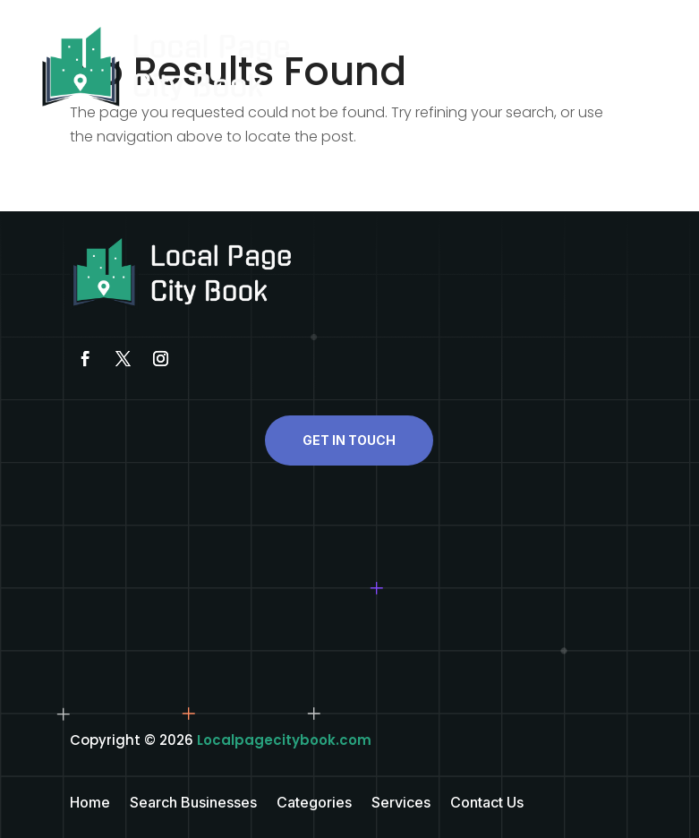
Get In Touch (349, 440)
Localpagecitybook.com (284, 740)
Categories (314, 803)
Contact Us (487, 803)
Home (90, 803)
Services (400, 803)
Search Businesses (193, 803)
